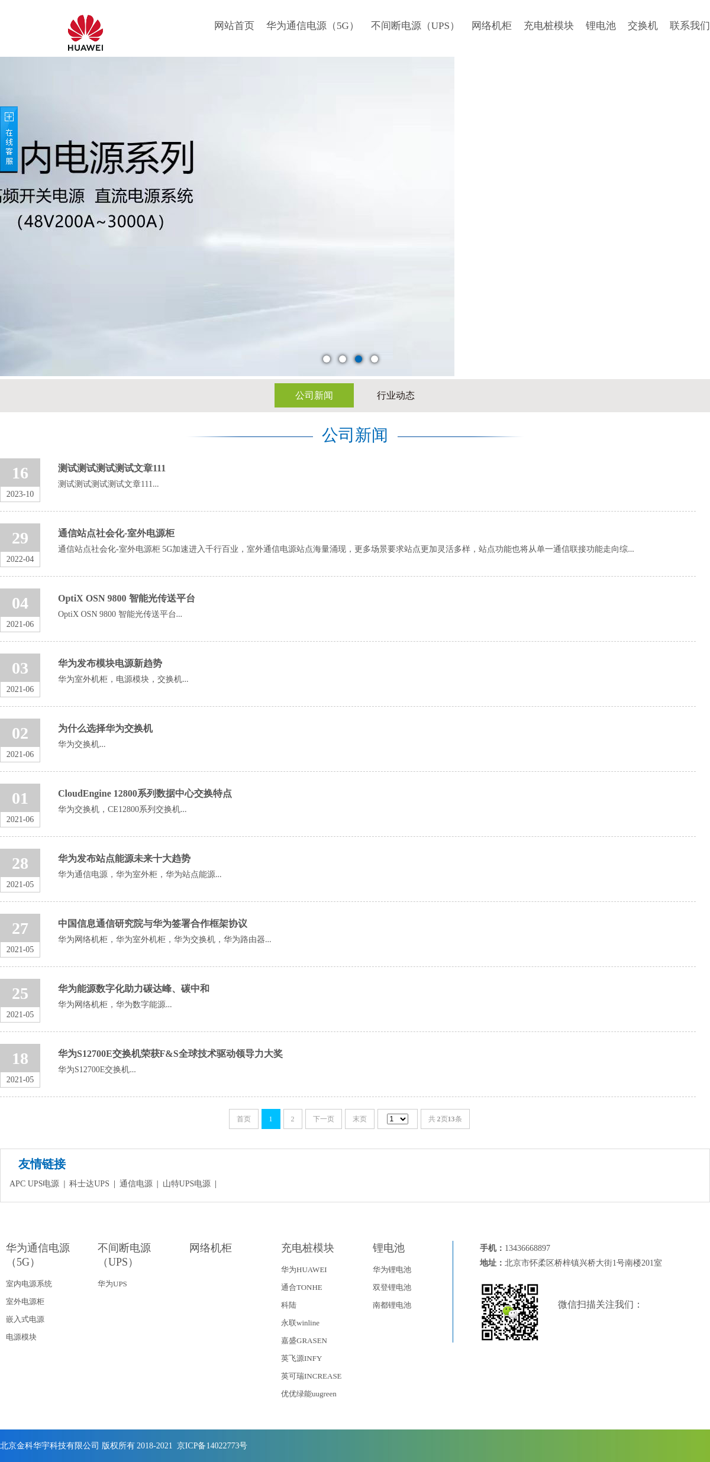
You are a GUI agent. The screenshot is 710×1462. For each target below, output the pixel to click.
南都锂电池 (392, 1305)
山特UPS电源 (187, 1183)
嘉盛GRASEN (304, 1340)
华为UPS (112, 1283)
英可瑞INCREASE (311, 1376)
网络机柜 (492, 25)
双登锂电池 (392, 1287)
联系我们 (690, 25)
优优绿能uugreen (309, 1393)
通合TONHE (301, 1287)
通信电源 (136, 1183)
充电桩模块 (549, 25)
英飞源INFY (301, 1358)
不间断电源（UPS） (415, 25)
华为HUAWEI (304, 1269)
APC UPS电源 (34, 1183)
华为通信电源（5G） (312, 25)
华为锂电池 (392, 1269)
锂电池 (601, 25)
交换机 (643, 25)
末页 (360, 1119)
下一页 (323, 1119)
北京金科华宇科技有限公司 (49, 1445)
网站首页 (234, 25)
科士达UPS (89, 1183)
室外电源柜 (25, 1301)
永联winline (300, 1322)
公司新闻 (314, 395)
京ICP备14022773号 (211, 1445)
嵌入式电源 (25, 1319)
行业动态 (396, 395)
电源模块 (21, 1336)
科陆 (288, 1305)
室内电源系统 (29, 1283)
